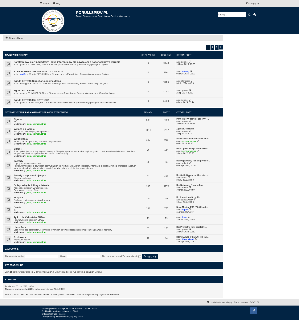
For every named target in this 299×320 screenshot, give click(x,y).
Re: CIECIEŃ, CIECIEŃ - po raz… (192, 237)
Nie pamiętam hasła (111, 256)
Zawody (18, 161)
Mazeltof (62, 314)
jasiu (29, 124)
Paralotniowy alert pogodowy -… (192, 119)
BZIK (184, 177)
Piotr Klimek (188, 239)
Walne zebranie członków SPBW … (193, 138)
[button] (221, 47)
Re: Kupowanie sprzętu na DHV (192, 148)
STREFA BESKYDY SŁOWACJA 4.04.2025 (38, 71)
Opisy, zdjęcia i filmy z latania (31, 185)
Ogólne (104, 64)
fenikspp (23, 83)
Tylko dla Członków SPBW (29, 217)
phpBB (64, 309)
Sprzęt (17, 148)
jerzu (184, 217)
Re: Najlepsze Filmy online (189, 185)
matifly (23, 74)
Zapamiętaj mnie (131, 256)
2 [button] (212, 47)
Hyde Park (20, 227)
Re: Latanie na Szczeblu (188, 197)
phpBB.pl (74, 311)
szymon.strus (39, 124)
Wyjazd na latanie (107, 93)
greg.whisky (187, 200)
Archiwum (20, 237)
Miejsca (18, 197)
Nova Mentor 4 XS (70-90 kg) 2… (192, 207)
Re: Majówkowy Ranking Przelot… (193, 161)
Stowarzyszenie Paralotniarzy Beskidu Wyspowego (74, 64)
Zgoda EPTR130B (24, 90)
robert (185, 163)
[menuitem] (56, 3)
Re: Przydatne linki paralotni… (191, 227)
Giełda (17, 207)
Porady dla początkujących (30, 175)
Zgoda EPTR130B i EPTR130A (32, 100)
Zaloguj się (11, 249)
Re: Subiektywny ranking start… (192, 175)
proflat (49, 314)
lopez (185, 209)
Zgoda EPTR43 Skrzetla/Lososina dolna (37, 81)
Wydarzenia (21, 138)
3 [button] (216, 47)
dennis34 (115, 294)
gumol (22, 64)
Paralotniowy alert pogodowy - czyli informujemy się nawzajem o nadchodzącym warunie (67, 62)
